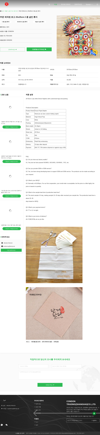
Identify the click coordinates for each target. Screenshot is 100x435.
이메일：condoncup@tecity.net (10, 408)
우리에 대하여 (65, 4)
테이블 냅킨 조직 (36, 341)
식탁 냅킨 (56, 341)
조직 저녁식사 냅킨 (47, 341)
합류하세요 (94, 420)
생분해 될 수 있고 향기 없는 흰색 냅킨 (11, 225)
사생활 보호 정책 (19, 433)
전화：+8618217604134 (8, 405)
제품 (55, 4)
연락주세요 (78, 4)
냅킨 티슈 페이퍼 (12, 11)
